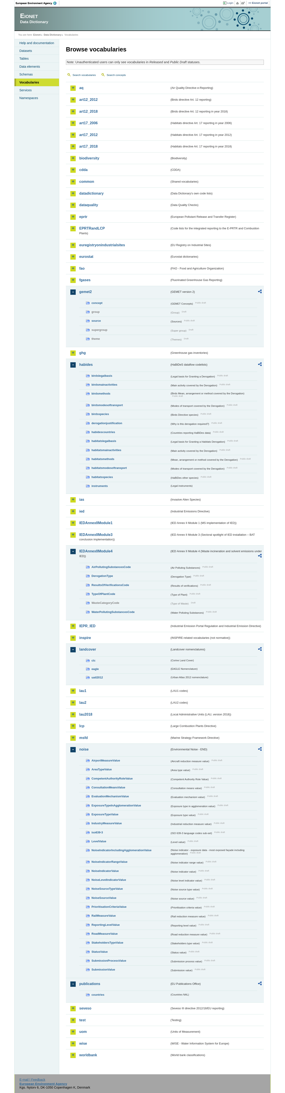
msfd (83, 738)
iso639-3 (97, 832)
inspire (85, 638)
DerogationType (102, 576)
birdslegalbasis (102, 375)
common (86, 181)
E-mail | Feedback (32, 1079)
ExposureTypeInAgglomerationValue (116, 805)
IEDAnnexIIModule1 (95, 523)
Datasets (25, 51)
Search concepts (116, 75)
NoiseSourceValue (104, 898)
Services (25, 90)
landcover (87, 649)
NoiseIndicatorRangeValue (109, 861)
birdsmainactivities (104, 384)
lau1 (82, 691)
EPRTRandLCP (92, 228)
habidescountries (103, 432)
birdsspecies (100, 414)
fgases (85, 280)
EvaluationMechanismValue (110, 796)
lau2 (82, 702)
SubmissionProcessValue (109, 960)
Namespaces (28, 98)
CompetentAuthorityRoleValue (112, 778)
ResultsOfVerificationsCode (110, 585)
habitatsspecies (102, 477)
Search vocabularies (84, 75)
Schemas (26, 74)
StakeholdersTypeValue (107, 942)
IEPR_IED (87, 626)
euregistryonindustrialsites (102, 245)
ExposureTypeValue (105, 814)
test (82, 1020)
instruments (100, 486)
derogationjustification (107, 423)
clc (94, 660)
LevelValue (99, 841)
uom (83, 1032)
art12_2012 (88, 100)
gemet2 (85, 292)
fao (82, 268)
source (96, 320)
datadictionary (91, 193)
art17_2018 (88, 146)
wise (83, 1043)
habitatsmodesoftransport (109, 468)
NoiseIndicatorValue (105, 871)
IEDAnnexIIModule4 (95, 551)
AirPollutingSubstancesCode (111, 567)
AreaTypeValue (102, 769)
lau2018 (85, 714)
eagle (95, 669)
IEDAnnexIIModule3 (95, 535)
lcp (81, 726)
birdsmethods (101, 393)
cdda (83, 170)
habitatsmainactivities (106, 450)
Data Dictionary (52, 34)
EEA (37, 3)
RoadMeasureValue (105, 933)
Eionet (37, 34)
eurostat (86, 256)
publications (89, 984)
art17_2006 (88, 123)
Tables (24, 58)
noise (84, 749)
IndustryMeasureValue (107, 823)
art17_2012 (88, 135)
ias (81, 499)
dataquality (88, 205)
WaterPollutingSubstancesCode (113, 612)
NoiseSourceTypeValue (107, 888)
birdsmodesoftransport (107, 405)
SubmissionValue (103, 969)
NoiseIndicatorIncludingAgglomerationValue (121, 850)
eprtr (83, 217)
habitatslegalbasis (104, 441)
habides (86, 364)
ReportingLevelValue (106, 924)
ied (81, 511)
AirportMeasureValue (106, 760)
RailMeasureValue (104, 915)
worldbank (88, 1055)
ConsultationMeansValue (108, 787)
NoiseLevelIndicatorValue (109, 879)
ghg (82, 353)
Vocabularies (29, 82)
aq (81, 88)
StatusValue (100, 951)
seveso (85, 1008)
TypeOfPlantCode (103, 594)
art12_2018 (88, 111)
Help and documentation (36, 43)
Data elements (29, 66)
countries (98, 994)
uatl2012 (97, 677)
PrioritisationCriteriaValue (109, 906)
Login (230, 3)
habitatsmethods (103, 459)
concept (97, 303)
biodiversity (89, 158)
